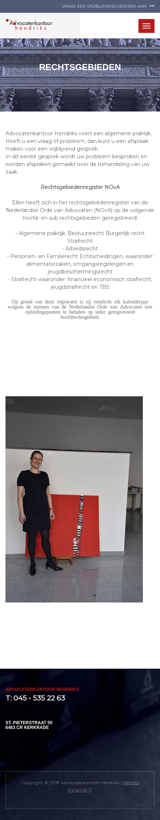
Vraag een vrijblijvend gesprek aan (108, 6)
